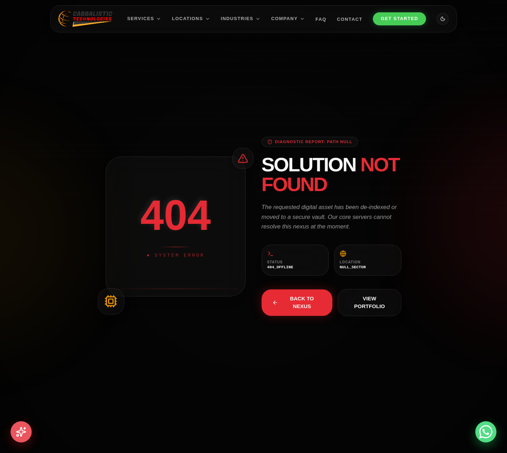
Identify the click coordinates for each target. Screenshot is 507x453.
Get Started (399, 18)
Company (288, 19)
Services (144, 19)
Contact (349, 19)
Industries (241, 19)
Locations (191, 19)
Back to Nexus (293, 302)
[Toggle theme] (443, 19)
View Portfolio (369, 302)
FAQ (320, 19)
